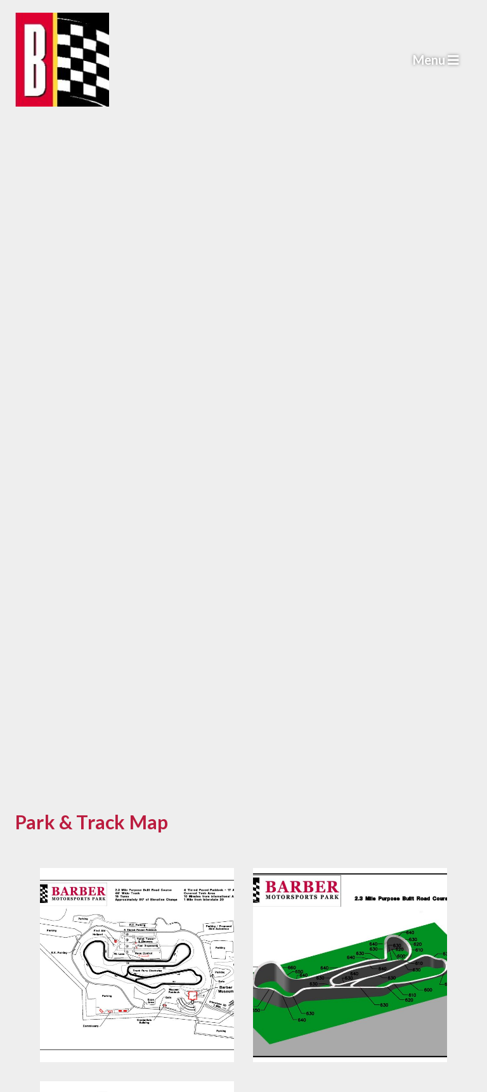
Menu (436, 59)
